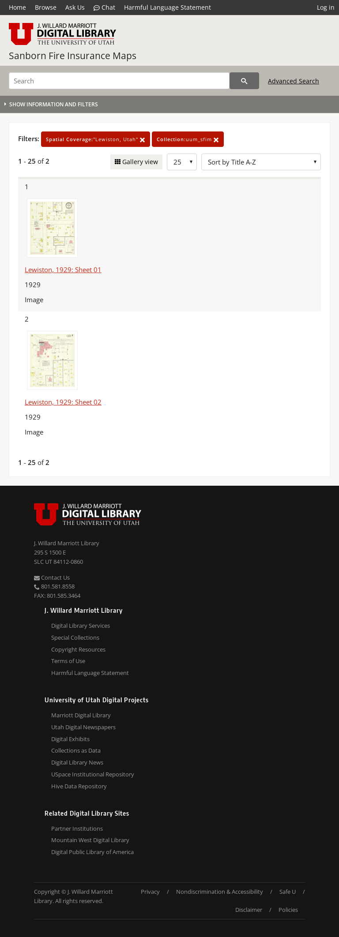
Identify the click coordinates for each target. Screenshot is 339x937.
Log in (326, 7)
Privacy (150, 892)
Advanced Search (293, 81)
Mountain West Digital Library (90, 840)
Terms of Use (68, 661)
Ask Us (75, 7)
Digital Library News (77, 762)
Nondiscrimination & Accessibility (219, 892)
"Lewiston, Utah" (95, 139)
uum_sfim (188, 139)
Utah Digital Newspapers (83, 727)
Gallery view (139, 161)
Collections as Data (76, 750)
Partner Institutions (77, 828)
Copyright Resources (78, 649)
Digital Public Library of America (92, 852)
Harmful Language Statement (167, 7)
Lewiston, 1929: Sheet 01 (63, 269)
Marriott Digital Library (81, 715)
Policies (288, 910)
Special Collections (75, 637)
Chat (104, 7)
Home (17, 7)
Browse (45, 7)
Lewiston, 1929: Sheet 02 (63, 401)
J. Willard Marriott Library (66, 543)
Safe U (287, 892)
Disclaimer (248, 910)
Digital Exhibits (70, 739)
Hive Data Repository (79, 786)
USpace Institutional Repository (92, 774)
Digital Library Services (80, 626)
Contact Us (52, 577)
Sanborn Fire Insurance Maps (72, 55)
